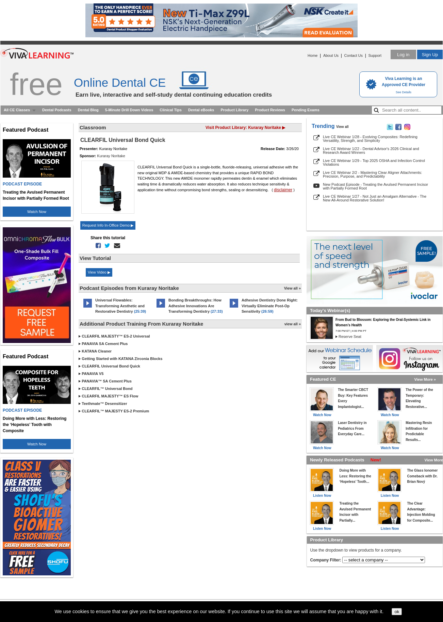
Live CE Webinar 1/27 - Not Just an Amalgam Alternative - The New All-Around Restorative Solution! (374, 198)
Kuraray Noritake (111, 156)
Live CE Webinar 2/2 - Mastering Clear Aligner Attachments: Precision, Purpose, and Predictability (372, 174)
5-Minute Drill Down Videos (129, 110)
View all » (292, 288)
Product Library (234, 110)
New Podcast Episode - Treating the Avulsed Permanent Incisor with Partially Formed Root (375, 186)
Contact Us (353, 55)
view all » (292, 324)
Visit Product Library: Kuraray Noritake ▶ (245, 127)
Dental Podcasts (56, 110)
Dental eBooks (201, 110)
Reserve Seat (350, 336)
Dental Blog (88, 110)
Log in (403, 54)
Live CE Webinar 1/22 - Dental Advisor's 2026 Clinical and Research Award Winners (371, 150)
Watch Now (36, 212)
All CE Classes (17, 110)
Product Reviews (270, 110)
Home (312, 55)
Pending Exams (305, 110)
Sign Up (430, 54)
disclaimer (283, 189)
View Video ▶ (99, 272)
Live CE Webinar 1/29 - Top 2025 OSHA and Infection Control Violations (374, 162)
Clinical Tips (171, 110)
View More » (425, 379)
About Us (331, 55)
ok (396, 611)
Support (374, 55)
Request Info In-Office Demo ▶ (107, 225)
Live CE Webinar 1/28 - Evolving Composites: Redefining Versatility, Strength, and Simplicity (370, 139)
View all (342, 127)
